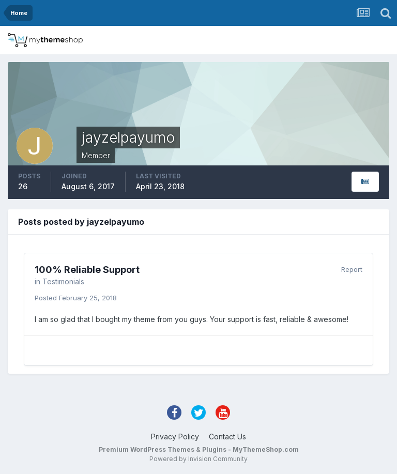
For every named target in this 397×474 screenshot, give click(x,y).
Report (351, 269)
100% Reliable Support (87, 269)
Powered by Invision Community (198, 459)
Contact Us (227, 436)
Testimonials (63, 281)
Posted (76, 298)
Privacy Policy (175, 436)
